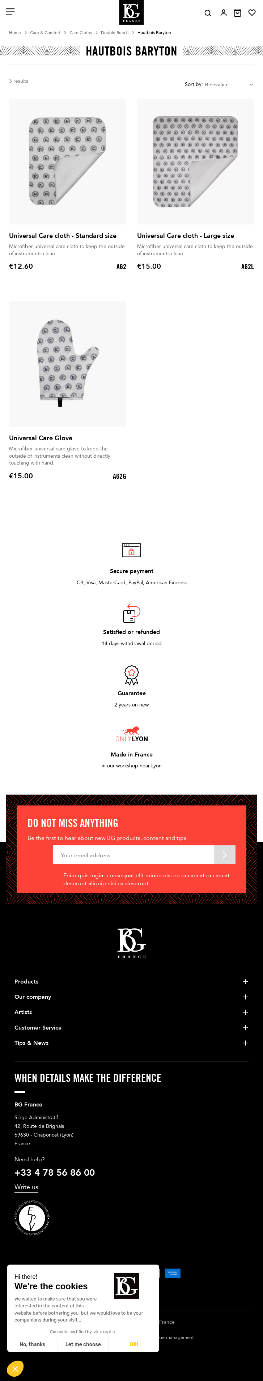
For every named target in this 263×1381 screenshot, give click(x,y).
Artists (23, 1012)
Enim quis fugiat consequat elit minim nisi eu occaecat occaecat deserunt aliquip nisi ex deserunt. (146, 879)
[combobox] (229, 84)
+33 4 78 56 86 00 (54, 1172)
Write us (26, 1187)
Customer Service (37, 1028)
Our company (32, 997)
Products (26, 982)
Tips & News (31, 1043)
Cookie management (171, 1337)
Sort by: (194, 84)
